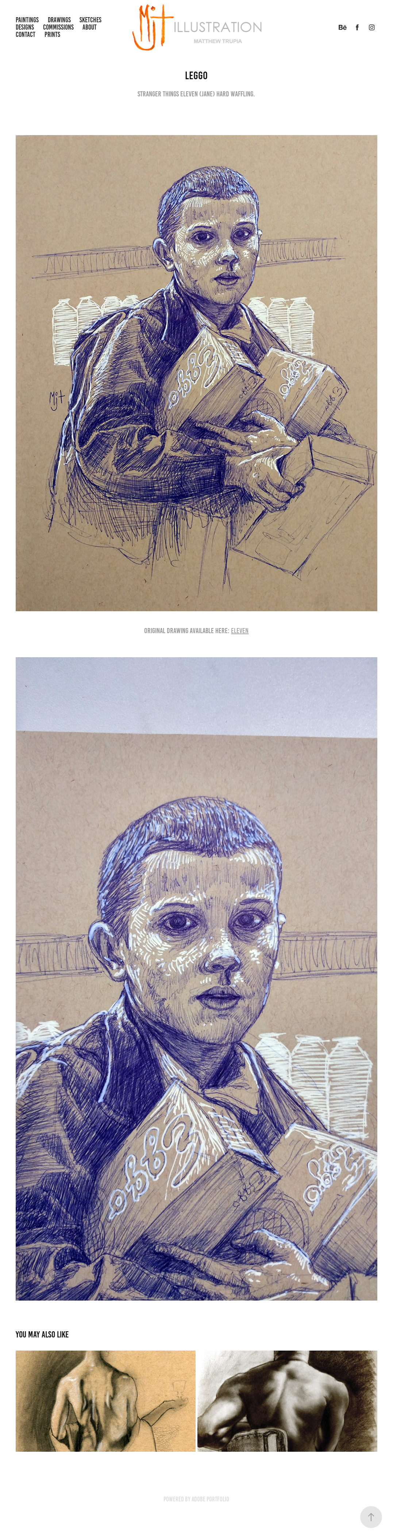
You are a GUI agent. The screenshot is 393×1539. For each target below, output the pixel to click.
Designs (25, 27)
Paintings (27, 20)
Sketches (90, 20)
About (89, 27)
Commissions (58, 27)
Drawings (59, 20)
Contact (25, 34)
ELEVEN (239, 631)
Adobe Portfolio (210, 1499)
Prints (52, 34)
